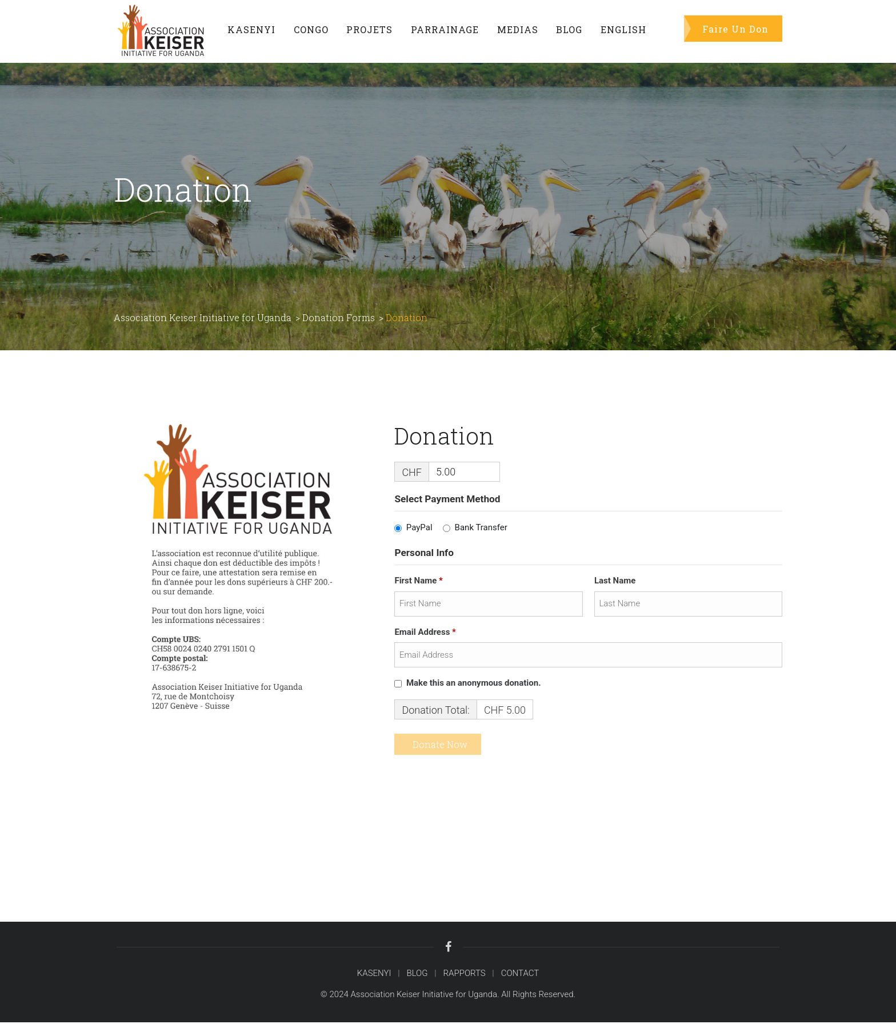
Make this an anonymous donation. (468, 685)
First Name (419, 583)
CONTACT (520, 975)
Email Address (426, 634)
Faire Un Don (735, 28)
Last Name (616, 583)
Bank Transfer (481, 530)
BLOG (416, 975)
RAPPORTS (464, 975)
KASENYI (374, 975)
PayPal (419, 530)
